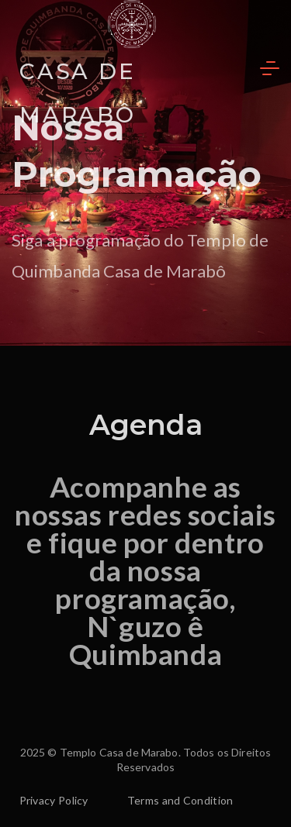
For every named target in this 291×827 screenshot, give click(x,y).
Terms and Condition (180, 800)
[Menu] (269, 68)
